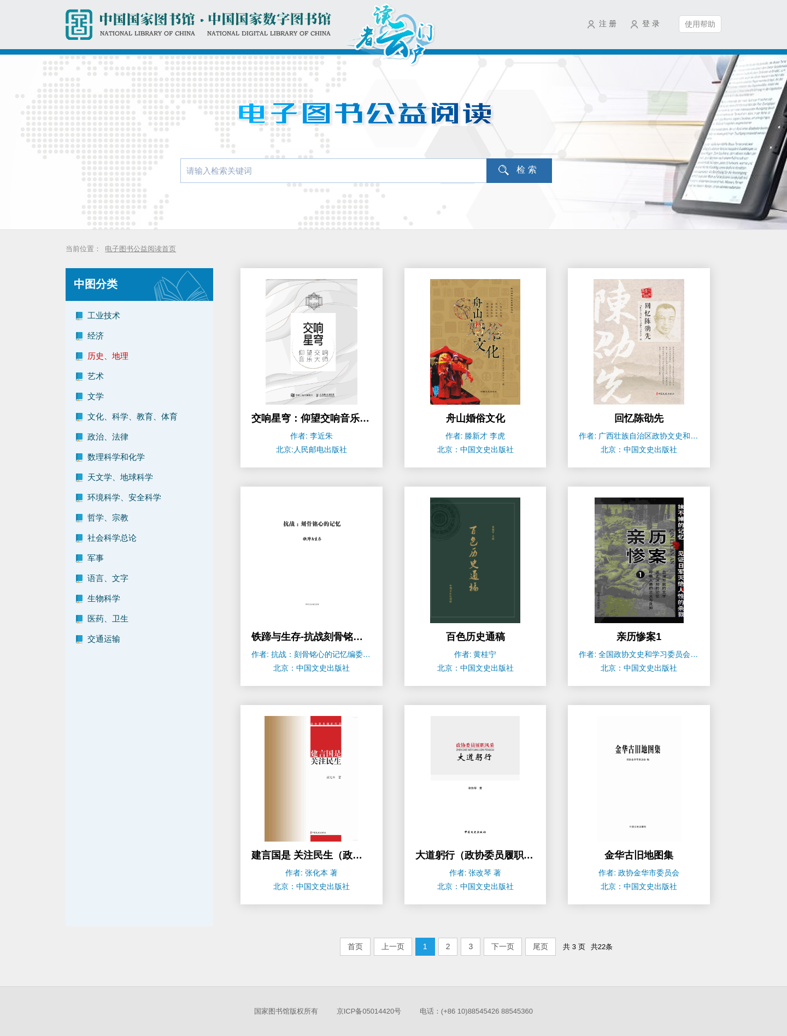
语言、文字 (107, 578)
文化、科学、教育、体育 (132, 416)
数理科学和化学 (116, 456)
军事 (95, 558)
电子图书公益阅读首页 (140, 249)
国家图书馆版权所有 (286, 1011)
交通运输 (103, 638)
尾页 (540, 946)
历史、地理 (107, 355)
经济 (95, 335)
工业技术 (103, 315)
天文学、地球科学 (120, 477)
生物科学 (103, 598)
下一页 (502, 946)
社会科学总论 (112, 537)
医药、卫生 (107, 618)
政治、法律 (107, 436)
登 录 (651, 23)
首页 (355, 946)
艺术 (95, 376)
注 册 (607, 23)
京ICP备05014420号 (369, 1011)
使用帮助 (700, 24)
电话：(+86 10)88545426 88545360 (476, 1011)
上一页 (392, 946)
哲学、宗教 (107, 517)
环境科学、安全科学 (124, 497)
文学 (95, 396)
